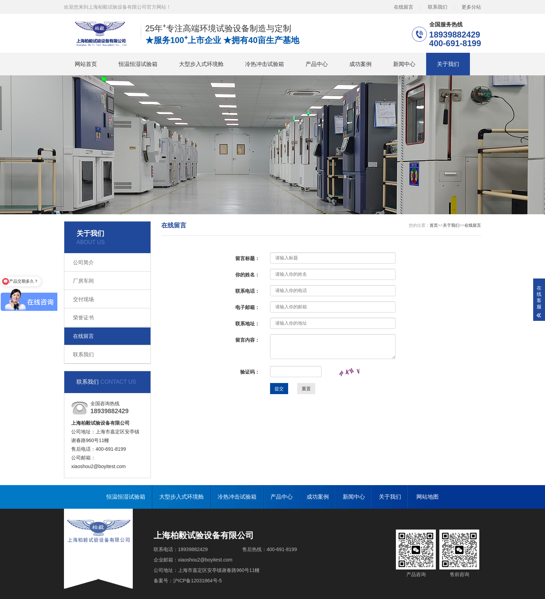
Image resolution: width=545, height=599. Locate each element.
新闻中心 (404, 64)
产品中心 (317, 64)
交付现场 (83, 299)
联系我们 (437, 7)
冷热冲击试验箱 (264, 64)
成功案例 (360, 64)
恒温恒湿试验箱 (138, 64)
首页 (434, 225)
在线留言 (403, 7)
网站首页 (86, 64)
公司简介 (83, 262)
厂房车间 (83, 281)
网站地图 (427, 497)
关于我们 (448, 64)
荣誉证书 (83, 318)
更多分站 (471, 7)
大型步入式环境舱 (201, 64)
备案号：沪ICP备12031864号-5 (188, 580)
